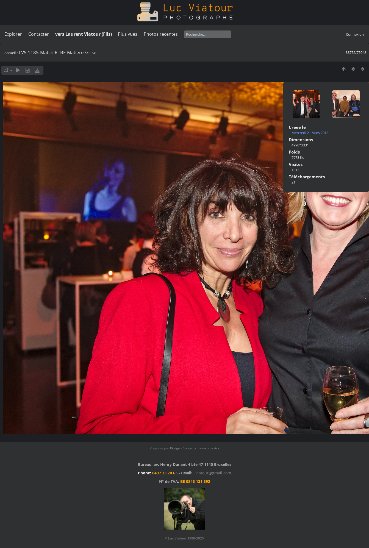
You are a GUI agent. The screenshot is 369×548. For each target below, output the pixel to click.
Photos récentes (161, 34)
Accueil (10, 52)
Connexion (355, 34)
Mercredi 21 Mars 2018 (310, 132)
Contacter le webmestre (201, 448)
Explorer (13, 34)
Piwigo (175, 448)
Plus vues (127, 34)
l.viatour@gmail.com (212, 472)
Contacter (38, 34)
